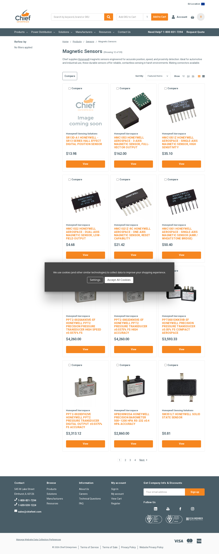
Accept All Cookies (119, 280)
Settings (95, 280)
